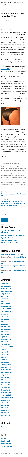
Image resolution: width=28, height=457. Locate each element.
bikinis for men (13, 166)
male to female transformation (8, 170)
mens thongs (4, 179)
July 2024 (4, 316)
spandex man (13, 180)
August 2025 (5, 294)
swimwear (3, 184)
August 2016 (5, 375)
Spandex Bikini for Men (9, 240)
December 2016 (6, 367)
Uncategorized (6, 165)
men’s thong (11, 173)
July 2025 (4, 296)
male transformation (19, 170)
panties (15, 179)
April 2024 (5, 324)
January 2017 (6, 365)
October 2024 (6, 309)
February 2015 (6, 415)
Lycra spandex (23, 168)
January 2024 (6, 329)
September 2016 (7, 372)
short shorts (19, 179)
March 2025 (5, 304)
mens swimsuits (4, 177)
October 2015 (6, 395)
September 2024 (7, 311)
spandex (8, 180)
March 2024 (5, 327)
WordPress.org (6, 446)
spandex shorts (20, 180)
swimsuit (19, 182)
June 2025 (5, 299)
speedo (10, 182)
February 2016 (6, 385)
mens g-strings (21, 175)
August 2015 (5, 400)
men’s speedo (22, 172)
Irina (2, 254)
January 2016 (6, 387)
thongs (18, 184)
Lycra (18, 168)
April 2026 (5, 283)
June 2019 (5, 334)
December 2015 (6, 390)
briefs (18, 166)
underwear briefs (5, 186)
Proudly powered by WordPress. (15, 453)
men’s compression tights (7, 172)
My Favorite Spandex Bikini (10, 243)
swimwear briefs (9, 184)
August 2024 (5, 314)
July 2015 (4, 403)
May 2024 (4, 321)
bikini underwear (6, 166)
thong (15, 184)
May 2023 (4, 332)
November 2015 (6, 392)
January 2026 (6, 286)
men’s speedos (4, 173)
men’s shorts (16, 172)
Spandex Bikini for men (15, 254)
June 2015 (5, 405)
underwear (22, 184)
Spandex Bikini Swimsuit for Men (12, 235)
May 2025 (4, 301)
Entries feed (5, 441)
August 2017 (5, 349)
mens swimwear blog (21, 177)
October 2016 (6, 370)
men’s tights (16, 173)
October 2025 (6, 289)
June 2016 (5, 377)
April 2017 (5, 360)
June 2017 (5, 354)
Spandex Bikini (6, 2)
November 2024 (6, 306)
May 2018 (4, 342)
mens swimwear (12, 177)
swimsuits (24, 182)
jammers (15, 168)
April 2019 (5, 337)
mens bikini (8, 175)
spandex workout (5, 182)
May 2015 (4, 408)
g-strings (10, 168)
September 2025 (7, 291)
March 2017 (5, 362)
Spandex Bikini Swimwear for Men (13, 238)
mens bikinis (14, 175)
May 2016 (4, 380)
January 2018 (6, 344)
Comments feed (6, 443)
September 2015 (7, 397)
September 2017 (7, 347)
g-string (6, 168)
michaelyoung (6, 20)
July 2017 (4, 352)
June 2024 (5, 319)
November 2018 (6, 339)
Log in (3, 438)
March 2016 (5, 382)
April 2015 (5, 410)
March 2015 (5, 413)
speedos (15, 182)
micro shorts (10, 179)
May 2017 (4, 357)
